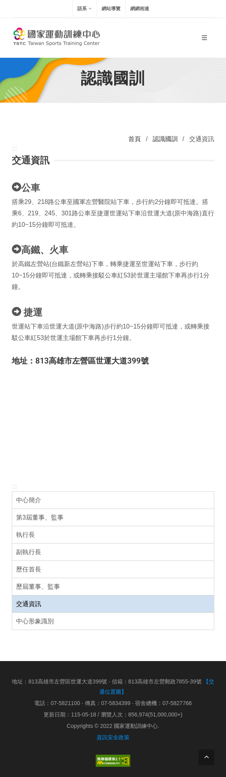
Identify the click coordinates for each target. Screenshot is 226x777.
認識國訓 (165, 139)
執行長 (25, 534)
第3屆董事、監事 (40, 517)
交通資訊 (28, 604)
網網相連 (139, 8)
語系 (84, 9)
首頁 (134, 139)
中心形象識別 (35, 621)
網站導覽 (111, 8)
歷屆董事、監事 (38, 586)
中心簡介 (28, 500)
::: (14, 486)
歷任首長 (28, 569)
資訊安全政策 (113, 737)
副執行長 (28, 552)
